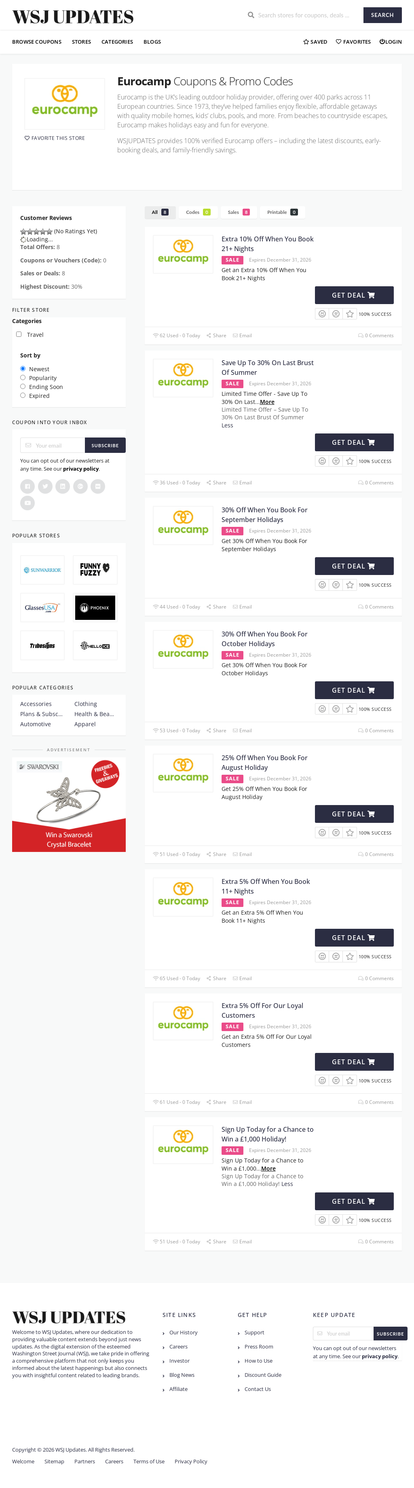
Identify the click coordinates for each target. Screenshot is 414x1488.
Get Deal (353, 295)
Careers (178, 1346)
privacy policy (81, 468)
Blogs (152, 41)
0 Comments (376, 335)
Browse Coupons (36, 41)
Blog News (181, 1375)
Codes (198, 212)
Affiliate (178, 1389)
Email (242, 335)
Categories (117, 41)
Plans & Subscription (41, 714)
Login (390, 41)
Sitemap (54, 1461)
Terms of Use (149, 1461)
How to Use (258, 1360)
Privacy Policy (191, 1461)
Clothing (85, 704)
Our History (183, 1332)
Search (382, 15)
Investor (179, 1360)
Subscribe (105, 445)
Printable (282, 212)
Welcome (23, 1461)
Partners (84, 1461)
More (267, 402)
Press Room (259, 1346)
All (160, 212)
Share (216, 335)
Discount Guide (263, 1375)
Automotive (35, 724)
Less (227, 425)
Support (254, 1332)
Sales (239, 212)
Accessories (36, 704)
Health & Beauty (95, 714)
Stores (81, 41)
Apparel (85, 724)
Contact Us (258, 1389)
